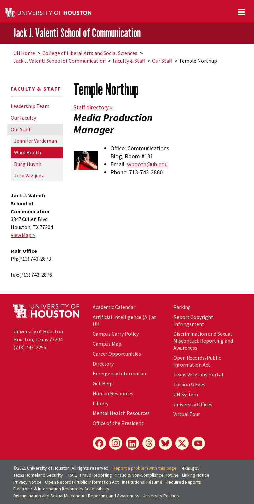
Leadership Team (30, 106)
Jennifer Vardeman (35, 140)
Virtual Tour (186, 414)
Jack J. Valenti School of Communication (77, 33)
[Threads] (148, 443)
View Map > (23, 235)
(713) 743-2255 (29, 347)
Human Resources (113, 393)
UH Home (24, 53)
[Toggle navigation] (241, 12)
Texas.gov (190, 468)
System (185, 394)
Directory (103, 363)
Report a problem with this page (145, 468)
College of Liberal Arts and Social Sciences (89, 53)
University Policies (161, 496)
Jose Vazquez (29, 175)
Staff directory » (93, 107)
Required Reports (183, 482)
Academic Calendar (114, 307)
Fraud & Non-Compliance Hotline (147, 475)
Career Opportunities (117, 353)
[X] (182, 443)
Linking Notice (195, 475)
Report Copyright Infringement (193, 320)
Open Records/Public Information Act (197, 361)
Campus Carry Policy (116, 333)
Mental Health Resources (121, 413)
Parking (182, 307)
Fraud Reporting (96, 475)
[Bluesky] (165, 443)
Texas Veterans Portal (198, 374)
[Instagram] (115, 443)
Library (100, 403)
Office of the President (118, 423)
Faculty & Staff (129, 61)
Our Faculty (23, 117)
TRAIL (71, 475)
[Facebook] (99, 443)
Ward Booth (27, 152)
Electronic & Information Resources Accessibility (61, 489)
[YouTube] (198, 443)
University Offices (192, 404)
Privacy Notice (27, 482)
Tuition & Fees (189, 384)
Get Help (103, 383)
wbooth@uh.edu (147, 164)
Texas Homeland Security (38, 475)
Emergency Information (120, 373)
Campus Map (107, 343)
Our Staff (162, 61)
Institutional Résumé (142, 482)
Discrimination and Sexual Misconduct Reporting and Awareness (203, 340)
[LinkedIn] (132, 443)
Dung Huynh (27, 164)
